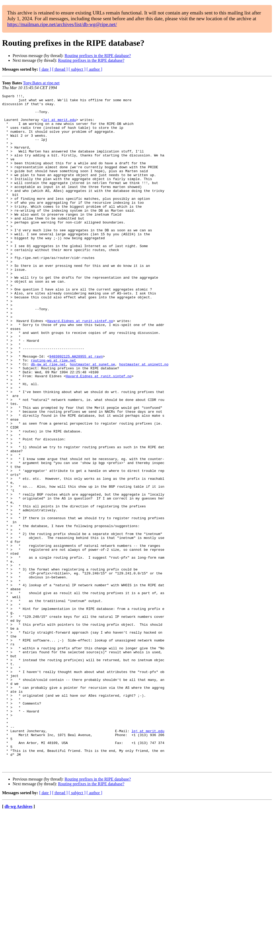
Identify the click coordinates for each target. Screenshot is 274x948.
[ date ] (45, 69)
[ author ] (94, 69)
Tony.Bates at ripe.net (41, 83)
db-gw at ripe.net (48, 418)
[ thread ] (60, 69)
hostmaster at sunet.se (92, 418)
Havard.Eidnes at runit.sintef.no (80, 366)
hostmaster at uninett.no (143, 418)
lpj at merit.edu (59, 125)
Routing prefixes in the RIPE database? (97, 55)
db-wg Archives (18, 941)
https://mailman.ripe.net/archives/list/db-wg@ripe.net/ (62, 24)
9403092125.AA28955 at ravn (76, 409)
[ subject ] (77, 69)
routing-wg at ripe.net (53, 413)
